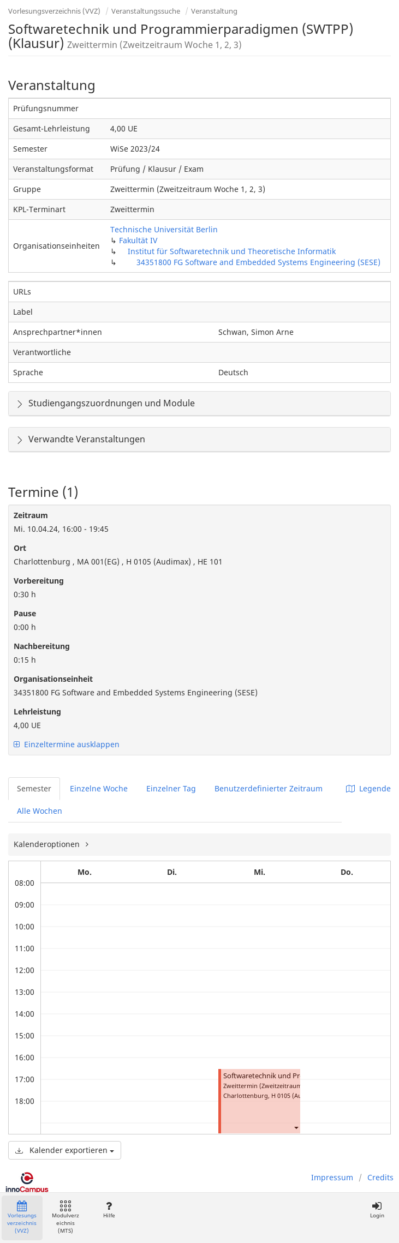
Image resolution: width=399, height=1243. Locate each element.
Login (376, 1210)
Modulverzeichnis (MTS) (65, 1217)
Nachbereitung (42, 646)
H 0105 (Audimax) (296, 1095)
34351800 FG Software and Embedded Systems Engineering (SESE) (258, 262)
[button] (296, 1127)
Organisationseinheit (53, 679)
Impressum (332, 1177)
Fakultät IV (138, 240)
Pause (25, 613)
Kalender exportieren (64, 1150)
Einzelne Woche (99, 788)
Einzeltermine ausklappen (67, 744)
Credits (380, 1177)
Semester (34, 788)
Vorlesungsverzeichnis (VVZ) (54, 11)
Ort (20, 548)
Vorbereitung (39, 580)
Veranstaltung (214, 11)
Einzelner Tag (171, 788)
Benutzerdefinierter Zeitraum (269, 788)
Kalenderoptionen (48, 844)
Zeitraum (31, 515)
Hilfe (108, 1210)
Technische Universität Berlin (164, 229)
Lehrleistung (37, 711)
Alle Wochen (39, 811)
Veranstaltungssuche (145, 11)
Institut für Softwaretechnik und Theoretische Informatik (232, 251)
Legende (368, 788)
